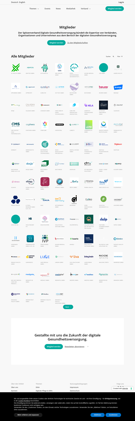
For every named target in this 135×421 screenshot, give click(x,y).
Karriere (14, 391)
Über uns (14, 387)
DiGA (37, 387)
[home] (13, 8)
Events (47, 8)
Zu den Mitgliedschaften (77, 43)
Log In (121, 2)
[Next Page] (68, 307)
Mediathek (70, 8)
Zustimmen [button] (113, 415)
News (58, 8)
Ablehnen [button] (97, 415)
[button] (34, 9)
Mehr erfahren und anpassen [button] (28, 415)
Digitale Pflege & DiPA (44, 391)
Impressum (74, 387)
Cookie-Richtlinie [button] (24, 401)
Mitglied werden (115, 8)
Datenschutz (75, 391)
